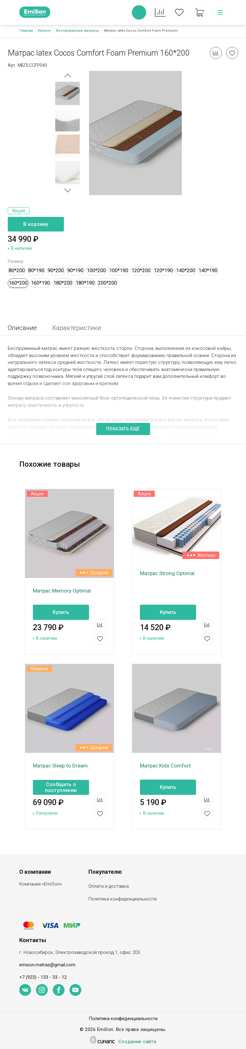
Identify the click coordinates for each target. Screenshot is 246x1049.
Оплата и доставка (108, 886)
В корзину (35, 224)
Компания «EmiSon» (40, 884)
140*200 (185, 270)
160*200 (18, 283)
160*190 (40, 283)
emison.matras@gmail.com (47, 965)
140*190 (208, 270)
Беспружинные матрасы (77, 31)
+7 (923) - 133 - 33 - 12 (43, 977)
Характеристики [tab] (76, 328)
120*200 (141, 270)
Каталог (44, 31)
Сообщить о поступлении (61, 787)
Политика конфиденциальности (122, 899)
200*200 (107, 283)
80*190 (36, 270)
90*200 (56, 270)
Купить (61, 612)
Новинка (39, 668)
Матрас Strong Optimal (167, 573)
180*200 (62, 283)
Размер (16, 261)
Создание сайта (137, 1042)
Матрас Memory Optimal (62, 591)
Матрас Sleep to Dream (60, 766)
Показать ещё (123, 428)
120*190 (163, 270)
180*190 (85, 283)
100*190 (118, 270)
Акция (18, 210)
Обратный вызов (139, 12)
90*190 (75, 270)
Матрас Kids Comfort (165, 766)
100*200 (96, 270)
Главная (26, 31)
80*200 (17, 270)
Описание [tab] (22, 328)
